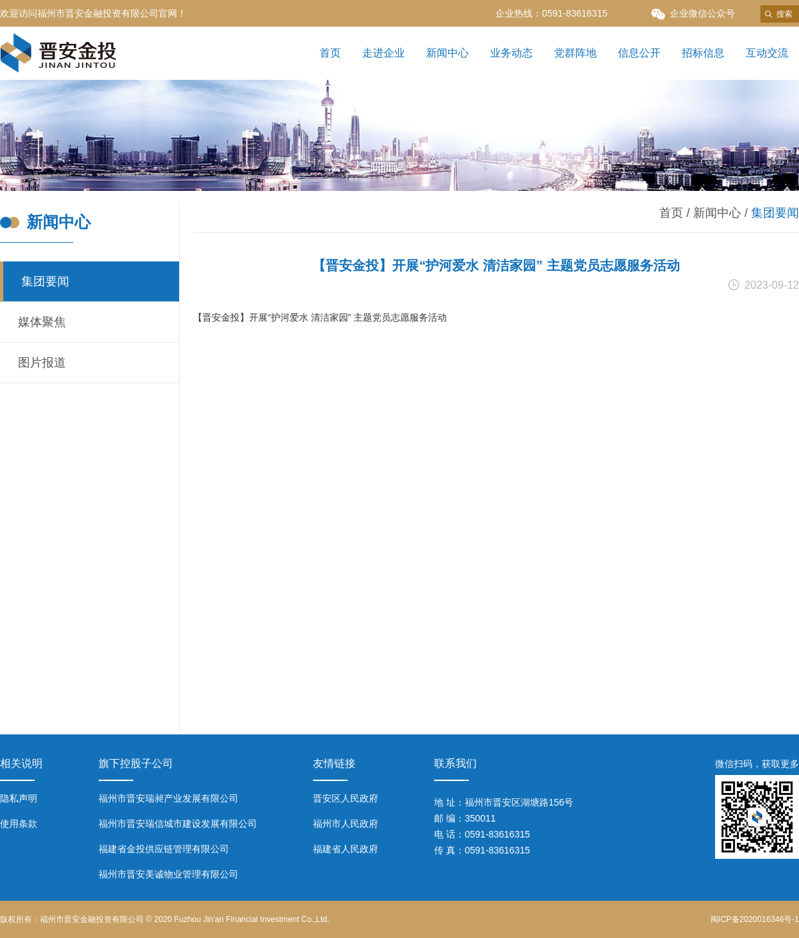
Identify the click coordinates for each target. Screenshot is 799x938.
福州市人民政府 (345, 823)
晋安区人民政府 (345, 798)
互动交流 (767, 53)
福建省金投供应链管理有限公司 (164, 849)
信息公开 (639, 53)
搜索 (784, 14)
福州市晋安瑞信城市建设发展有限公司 (178, 823)
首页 (330, 53)
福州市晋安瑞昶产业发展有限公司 (168, 798)
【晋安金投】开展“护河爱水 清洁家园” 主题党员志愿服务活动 (321, 317)
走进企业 (383, 53)
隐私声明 (18, 798)
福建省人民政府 (345, 849)
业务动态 (511, 53)
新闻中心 (447, 53)
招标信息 (703, 53)
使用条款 (18, 823)
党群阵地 (575, 53)
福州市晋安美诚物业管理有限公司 (168, 874)
